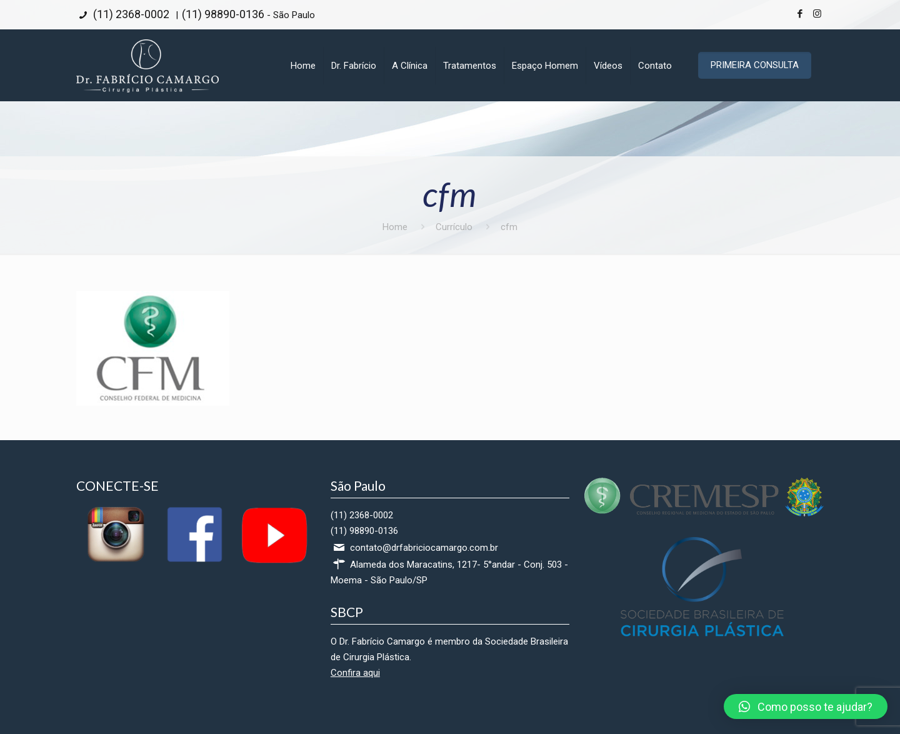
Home (395, 227)
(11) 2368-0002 (130, 14)
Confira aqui (355, 672)
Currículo (454, 227)
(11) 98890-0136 (223, 14)
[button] (806, 706)
